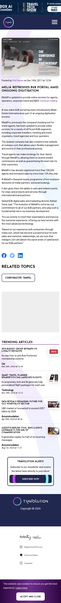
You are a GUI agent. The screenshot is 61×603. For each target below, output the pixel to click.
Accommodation (10, 416)
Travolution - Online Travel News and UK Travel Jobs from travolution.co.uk (30, 501)
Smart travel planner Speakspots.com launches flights (21, 376)
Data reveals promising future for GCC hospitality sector (22, 403)
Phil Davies (17, 80)
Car (3, 364)
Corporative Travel (18, 278)
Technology (8, 390)
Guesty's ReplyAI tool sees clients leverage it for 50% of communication (22, 430)
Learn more (21, 588)
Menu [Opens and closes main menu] (54, 22)
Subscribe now (30, 479)
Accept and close (30, 597)
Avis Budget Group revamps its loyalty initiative (19, 350)
